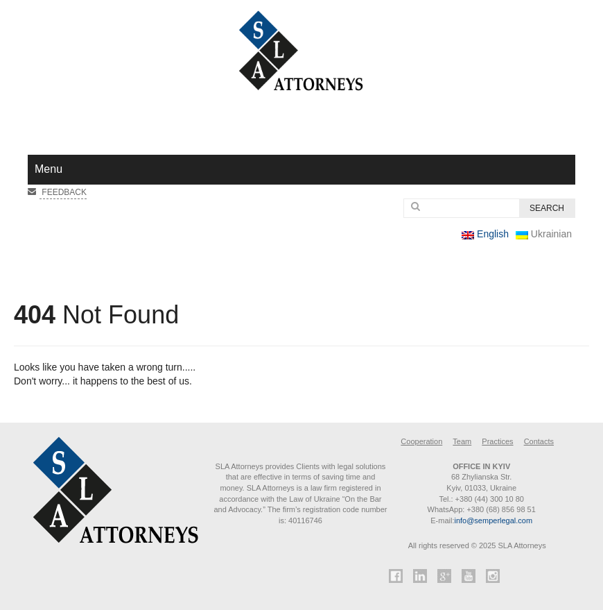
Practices (497, 441)
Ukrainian (544, 234)
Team (462, 441)
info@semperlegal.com (493, 520)
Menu (48, 169)
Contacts (539, 441)
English (485, 234)
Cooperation (421, 441)
